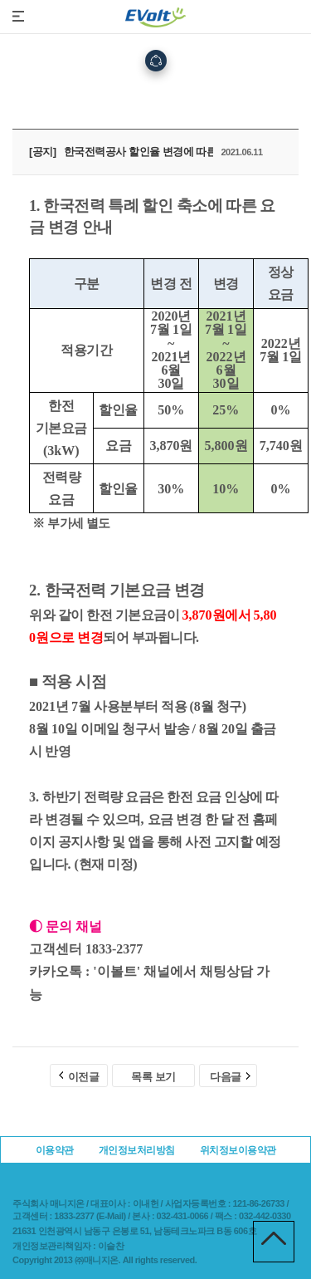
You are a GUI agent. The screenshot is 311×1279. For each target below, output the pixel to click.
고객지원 (148, 99)
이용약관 (55, 1150)
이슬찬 (111, 1246)
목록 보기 (153, 1077)
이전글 (79, 1077)
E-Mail (111, 1216)
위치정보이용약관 (238, 1150)
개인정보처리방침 (137, 1150)
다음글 (230, 1077)
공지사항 (201, 99)
